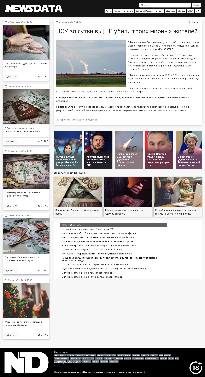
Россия (171, 358)
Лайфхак (154, 355)
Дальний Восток (144, 11)
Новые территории (62, 358)
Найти (196, 5)
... (197, 11)
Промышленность (151, 358)
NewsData (88, 372)
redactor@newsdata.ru (65, 362)
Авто (108, 11)
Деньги (159, 11)
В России (128, 11)
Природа (127, 358)
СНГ (176, 358)
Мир (161, 355)
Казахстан (145, 355)
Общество (99, 358)
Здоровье (136, 355)
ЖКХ (190, 11)
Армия (117, 11)
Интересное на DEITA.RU (70, 173)
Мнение (167, 355)
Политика (108, 358)
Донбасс (170, 11)
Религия (163, 358)
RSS (57, 365)
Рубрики (10, 76)
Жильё (181, 11)
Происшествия (138, 358)
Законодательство (124, 355)
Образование (75, 358)
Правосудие (118, 358)
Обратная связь (88, 358)
